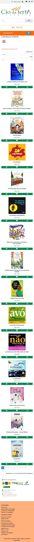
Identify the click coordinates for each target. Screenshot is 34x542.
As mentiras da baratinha (17, 215)
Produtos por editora (7, 523)
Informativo (4, 534)
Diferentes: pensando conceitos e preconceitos (17, 242)
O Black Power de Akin (17, 298)
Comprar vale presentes (8, 525)
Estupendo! (17, 458)
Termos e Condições (7, 512)
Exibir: (31, 56)
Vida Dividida (17, 135)
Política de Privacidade (7, 510)
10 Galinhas (17, 162)
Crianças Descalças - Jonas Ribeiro (17, 432)
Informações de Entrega (8, 509)
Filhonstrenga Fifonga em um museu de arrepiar (17, 270)
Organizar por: (29, 51)
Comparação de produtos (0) (9, 49)
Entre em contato (6, 517)
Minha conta (4, 531)
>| (2, 470)
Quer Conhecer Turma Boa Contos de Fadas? (17, 108)
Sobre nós (4, 507)
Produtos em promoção (8, 526)
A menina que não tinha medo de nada (17, 351)
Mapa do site (5, 518)
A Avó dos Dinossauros (17, 325)
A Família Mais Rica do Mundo (17, 188)
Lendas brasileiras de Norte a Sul (17, 81)
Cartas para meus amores (17, 405)
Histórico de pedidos (7, 532)
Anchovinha (17, 378)
